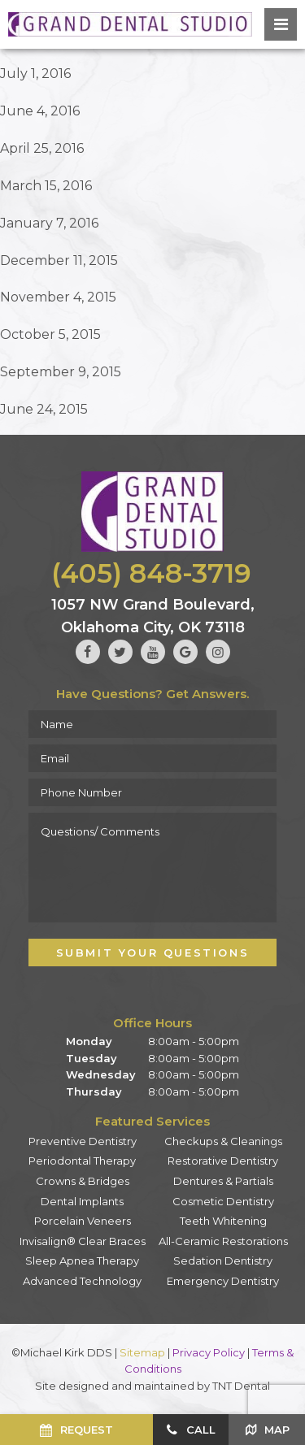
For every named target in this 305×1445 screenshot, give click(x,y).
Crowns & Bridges (82, 1180)
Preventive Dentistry (82, 1141)
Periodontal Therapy (82, 1160)
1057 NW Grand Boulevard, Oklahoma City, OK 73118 (153, 616)
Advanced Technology (82, 1280)
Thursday (94, 1091)
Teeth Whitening (223, 1220)
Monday (89, 1041)
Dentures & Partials (223, 1180)
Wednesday (101, 1074)
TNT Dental (241, 1385)
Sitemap (142, 1352)
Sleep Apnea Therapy (82, 1260)
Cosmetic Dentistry (223, 1201)
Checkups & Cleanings (223, 1141)
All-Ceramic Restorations (223, 1241)
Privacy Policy (208, 1352)
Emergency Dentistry (223, 1280)
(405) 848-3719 (151, 573)
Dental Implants (82, 1201)
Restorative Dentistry (223, 1160)
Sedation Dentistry (222, 1260)
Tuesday (91, 1058)
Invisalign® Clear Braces (83, 1241)
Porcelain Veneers (82, 1220)
